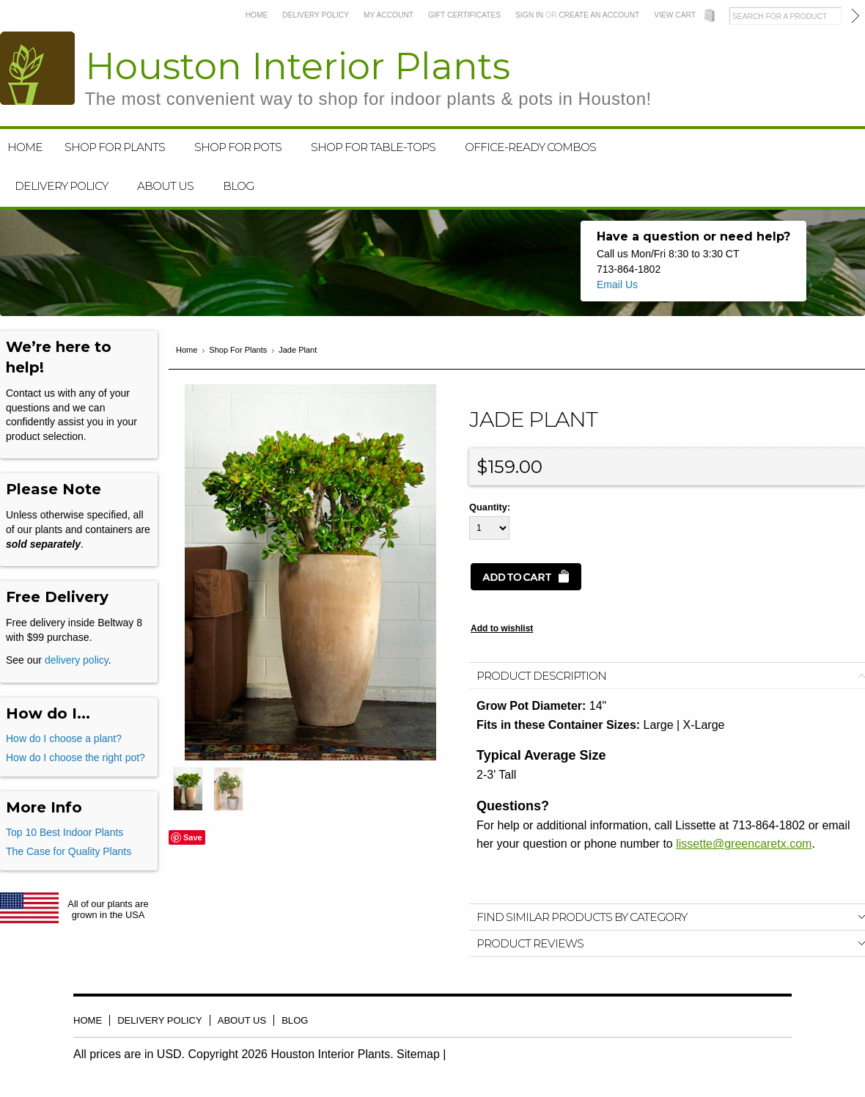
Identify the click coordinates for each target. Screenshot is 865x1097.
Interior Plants (368, 76)
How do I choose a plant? (64, 738)
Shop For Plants (115, 147)
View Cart (675, 15)
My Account (388, 15)
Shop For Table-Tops (373, 147)
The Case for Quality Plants (68, 851)
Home (257, 15)
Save (192, 837)
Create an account (599, 15)
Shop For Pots (237, 147)
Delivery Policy (315, 15)
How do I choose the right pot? (75, 757)
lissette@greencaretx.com (743, 843)
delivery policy (76, 660)
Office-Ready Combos (530, 147)
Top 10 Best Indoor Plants (64, 832)
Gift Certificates (464, 15)
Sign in (529, 15)
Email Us (617, 284)
